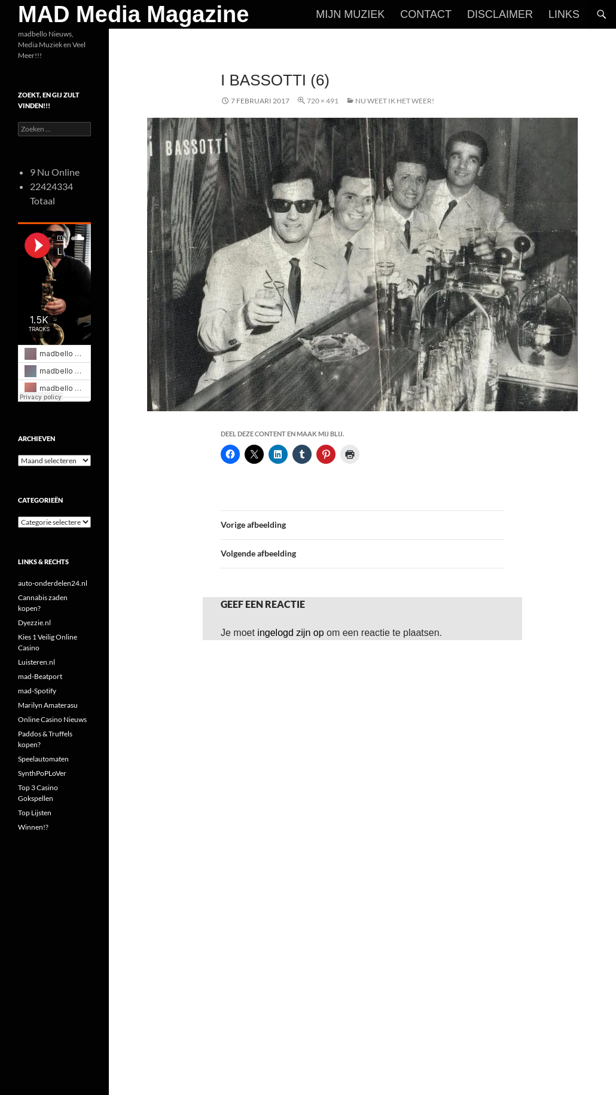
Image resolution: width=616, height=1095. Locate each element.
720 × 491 (323, 100)
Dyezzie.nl (34, 622)
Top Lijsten (34, 812)
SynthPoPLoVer (42, 773)
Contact (426, 14)
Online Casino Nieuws (52, 719)
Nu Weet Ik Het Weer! (394, 100)
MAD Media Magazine (133, 14)
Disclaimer (500, 14)
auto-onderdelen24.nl (52, 583)
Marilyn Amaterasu (48, 705)
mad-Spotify (37, 690)
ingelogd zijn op (290, 633)
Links (564, 14)
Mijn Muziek (350, 14)
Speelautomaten (43, 758)
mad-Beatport (40, 676)
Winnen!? (33, 826)
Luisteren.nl (36, 661)
